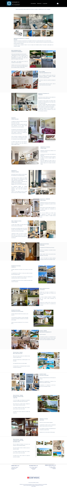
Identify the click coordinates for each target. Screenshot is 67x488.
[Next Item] (51, 33)
